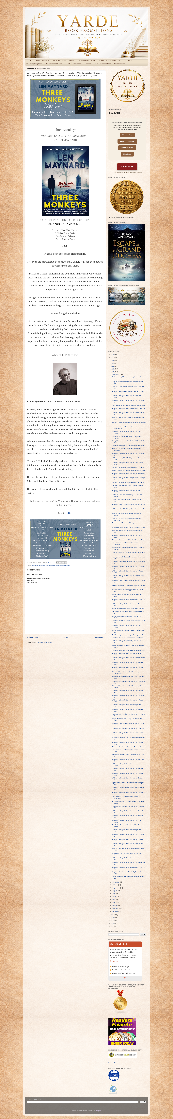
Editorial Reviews (127, 147)
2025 (112, 357)
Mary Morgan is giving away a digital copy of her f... (129, 405)
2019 (112, 915)
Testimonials (77, 64)
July (114, 893)
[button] (65, 181)
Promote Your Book (42, 60)
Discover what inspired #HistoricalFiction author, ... (128, 540)
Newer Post (32, 638)
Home (29, 60)
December (116, 374)
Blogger (98, 1110)
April (114, 902)
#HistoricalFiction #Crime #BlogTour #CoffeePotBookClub (51, 565)
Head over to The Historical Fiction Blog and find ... (129, 608)
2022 (112, 366)
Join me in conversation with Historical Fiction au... (128, 467)
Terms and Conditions (103, 64)
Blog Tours (128, 60)
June (114, 896)
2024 (112, 360)
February (116, 908)
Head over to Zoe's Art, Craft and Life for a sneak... (129, 445)
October (115, 885)
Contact (88, 64)
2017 (112, 920)
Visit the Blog (127, 135)
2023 (112, 363)
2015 (112, 926)
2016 (112, 923)
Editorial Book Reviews (86, 60)
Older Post (98, 638)
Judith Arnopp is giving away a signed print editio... (128, 635)
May (114, 899)
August (115, 891)
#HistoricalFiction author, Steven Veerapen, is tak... (129, 528)
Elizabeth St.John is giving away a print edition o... (128, 650)
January (115, 911)
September (116, 888)
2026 (112, 354)
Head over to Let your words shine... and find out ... (129, 638)
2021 (112, 369)
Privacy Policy (119, 64)
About (67, 64)
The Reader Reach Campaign (63, 60)
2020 (112, 372)
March (115, 905)
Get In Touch (127, 166)
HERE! (68, 512)
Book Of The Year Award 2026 (109, 60)
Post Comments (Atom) (44, 642)
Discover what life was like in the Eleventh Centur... (129, 747)
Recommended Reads (54, 64)
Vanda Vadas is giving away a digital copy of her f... (129, 470)
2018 (112, 917)
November (116, 882)
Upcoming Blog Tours (34, 64)
